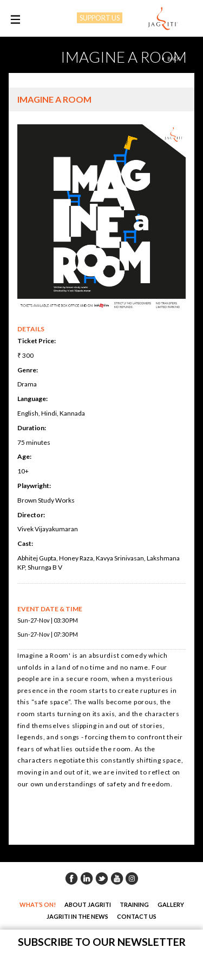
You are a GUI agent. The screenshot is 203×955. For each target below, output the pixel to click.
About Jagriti (87, 904)
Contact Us (136, 916)
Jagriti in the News (77, 916)
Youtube (117, 878)
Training (134, 904)
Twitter (101, 878)
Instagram (132, 878)
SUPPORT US (100, 18)
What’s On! (37, 904)
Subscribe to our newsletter (102, 942)
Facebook (71, 878)
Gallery (171, 904)
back (173, 59)
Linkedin (86, 878)
